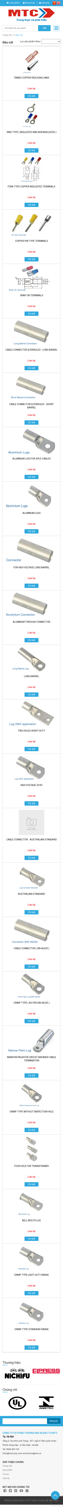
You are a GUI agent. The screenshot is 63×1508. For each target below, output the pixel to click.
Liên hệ (6, 1478)
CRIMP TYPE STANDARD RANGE (31, 1329)
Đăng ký (44, 3)
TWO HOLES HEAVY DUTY (31, 730)
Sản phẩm (7, 1470)
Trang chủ (7, 35)
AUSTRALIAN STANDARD (31, 894)
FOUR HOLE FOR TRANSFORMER (31, 1166)
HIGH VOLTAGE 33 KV (31, 785)
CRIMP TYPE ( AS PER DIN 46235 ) (32, 1002)
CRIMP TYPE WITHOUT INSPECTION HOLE (32, 1111)
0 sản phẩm (14, 3)
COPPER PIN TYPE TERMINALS (31, 241)
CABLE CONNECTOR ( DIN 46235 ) (31, 948)
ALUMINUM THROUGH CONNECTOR (31, 622)
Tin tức (6, 1474)
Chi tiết (31, 96)
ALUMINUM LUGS (32, 513)
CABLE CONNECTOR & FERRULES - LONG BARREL (32, 349)
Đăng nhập (29, 3)
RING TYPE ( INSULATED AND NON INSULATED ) (31, 132)
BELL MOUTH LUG (31, 1220)
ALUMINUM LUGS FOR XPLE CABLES (31, 458)
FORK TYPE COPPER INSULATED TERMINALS (31, 186)
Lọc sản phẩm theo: (30, 41)
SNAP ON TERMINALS (31, 295)
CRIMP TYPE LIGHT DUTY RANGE (31, 1275)
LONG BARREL (31, 676)
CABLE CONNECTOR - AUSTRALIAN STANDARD (31, 839)
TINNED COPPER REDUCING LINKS (31, 77)
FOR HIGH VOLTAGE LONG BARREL (32, 567)
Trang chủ (7, 1466)
